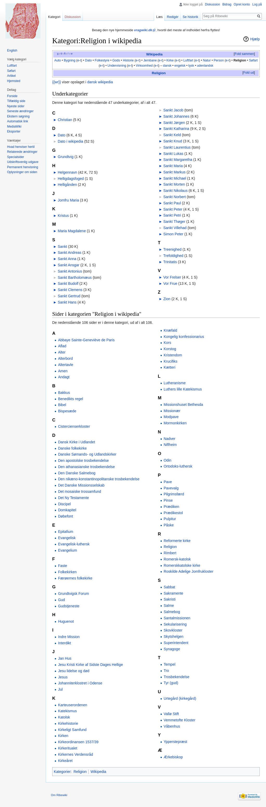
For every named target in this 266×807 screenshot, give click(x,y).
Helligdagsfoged (71, 178)
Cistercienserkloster (74, 426)
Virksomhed (144, 65)
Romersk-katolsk (177, 559)
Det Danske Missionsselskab (81, 485)
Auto (57, 60)
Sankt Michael (174, 178)
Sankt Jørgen (174, 123)
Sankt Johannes (176, 116)
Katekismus (67, 711)
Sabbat (169, 587)
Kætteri (169, 367)
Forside (12, 96)
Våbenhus (172, 726)
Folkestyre (102, 60)
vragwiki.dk (143, 30)
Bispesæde (67, 411)
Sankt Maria (173, 166)
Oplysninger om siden (22, 172)
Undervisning (117, 65)
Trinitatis (170, 262)
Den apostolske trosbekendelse (83, 460)
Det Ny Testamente (73, 498)
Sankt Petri (172, 215)
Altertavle (65, 365)
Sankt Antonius (70, 271)
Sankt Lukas (173, 154)
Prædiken (171, 507)
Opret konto (242, 4)
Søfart (253, 60)
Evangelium (67, 550)
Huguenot (66, 621)
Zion (166, 299)
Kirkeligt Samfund (72, 730)
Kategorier (62, 772)
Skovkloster (173, 630)
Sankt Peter (172, 209)
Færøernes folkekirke (75, 578)
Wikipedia (154, 54)
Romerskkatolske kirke (182, 565)
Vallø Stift (171, 714)
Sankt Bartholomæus (75, 277)
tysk (191, 65)
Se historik (190, 17)
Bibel (62, 405)
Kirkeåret (65, 761)
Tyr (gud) (171, 683)
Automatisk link (17, 121)
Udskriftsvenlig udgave (22, 162)
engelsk (179, 65)
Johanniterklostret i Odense (80, 683)
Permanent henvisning (22, 167)
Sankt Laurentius (177, 147)
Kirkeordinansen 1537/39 (78, 742)
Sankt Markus (174, 172)
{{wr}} (56, 82)
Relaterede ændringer (22, 152)
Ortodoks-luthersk (178, 466)
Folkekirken (67, 572)
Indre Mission (68, 637)
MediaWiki (14, 126)
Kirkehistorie (68, 723)
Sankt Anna (67, 259)
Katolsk (64, 717)
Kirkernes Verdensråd (75, 754)
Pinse (168, 500)
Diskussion (212, 4)
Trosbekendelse (176, 677)
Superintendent (176, 643)
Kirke (170, 60)
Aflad (62, 346)
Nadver (169, 439)
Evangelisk (67, 538)
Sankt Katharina (176, 129)
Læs (159, 17)
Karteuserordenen (72, 705)
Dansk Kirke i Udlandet (76, 442)
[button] (244, 54)
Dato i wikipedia (70, 141)
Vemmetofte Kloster (179, 720)
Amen (63, 371)
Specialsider (15, 157)
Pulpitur (170, 519)
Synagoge (172, 649)
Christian (65, 120)
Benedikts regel (70, 399)
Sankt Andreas (69, 252)
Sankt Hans (67, 302)
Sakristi (170, 599)
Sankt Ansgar (68, 265)
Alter (61, 352)
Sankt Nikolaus (175, 190)
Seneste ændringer (20, 111)
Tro (166, 671)
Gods (116, 60)
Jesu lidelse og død (73, 671)
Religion (240, 60)
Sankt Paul (172, 203)
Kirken (63, 736)
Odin (167, 460)
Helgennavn (67, 172)
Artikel (11, 76)
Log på (257, 4)
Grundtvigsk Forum (73, 593)
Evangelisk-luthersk (73, 544)
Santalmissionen (177, 618)
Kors (167, 343)
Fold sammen (244, 54)
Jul (60, 689)
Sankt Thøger (174, 221)
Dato (88, 60)
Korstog (170, 349)
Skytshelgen (173, 636)
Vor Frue (170, 283)
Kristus (63, 215)
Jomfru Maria (68, 200)
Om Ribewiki (59, 795)
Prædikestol (173, 513)
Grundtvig (66, 157)
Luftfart (188, 60)
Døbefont (65, 516)
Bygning (70, 60)
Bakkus (64, 392)
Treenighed (172, 249)
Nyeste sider (15, 106)
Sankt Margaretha (177, 159)
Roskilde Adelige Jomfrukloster (188, 571)
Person (219, 60)
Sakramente (173, 593)
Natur (207, 60)
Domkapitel (67, 510)
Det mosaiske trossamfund (79, 491)
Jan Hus (64, 658)
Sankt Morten (174, 184)
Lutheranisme (175, 383)
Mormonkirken (175, 423)
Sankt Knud (172, 141)
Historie (128, 60)
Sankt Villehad (175, 228)
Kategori (54, 17)
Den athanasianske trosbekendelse (86, 467)
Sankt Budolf (68, 283)
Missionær (172, 411)
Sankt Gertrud (69, 296)
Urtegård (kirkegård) (180, 698)
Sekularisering (175, 624)
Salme (169, 605)
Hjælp (255, 39)
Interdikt (64, 643)
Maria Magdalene (72, 231)
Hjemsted (13, 81)
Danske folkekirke (72, 448)
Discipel (64, 504)
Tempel (169, 664)
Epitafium (65, 531)
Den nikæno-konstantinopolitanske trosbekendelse (98, 479)
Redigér (172, 17)
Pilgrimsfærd (174, 494)
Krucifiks (170, 361)
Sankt (62, 246)
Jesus (63, 677)
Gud (61, 600)
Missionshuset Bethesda (183, 404)
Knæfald (170, 330)
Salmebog (172, 612)
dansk (167, 65)
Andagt (63, 377)
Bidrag (226, 4)
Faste (62, 566)
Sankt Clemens (70, 290)
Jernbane (150, 60)
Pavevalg (171, 488)
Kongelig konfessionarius (184, 337)
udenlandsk (205, 65)
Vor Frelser (172, 277)
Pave (168, 482)
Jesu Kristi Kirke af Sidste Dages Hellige (90, 665)
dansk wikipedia (100, 82)
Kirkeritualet (67, 748)
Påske (169, 525)
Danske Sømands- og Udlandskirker (87, 454)
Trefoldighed (173, 256)
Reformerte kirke (177, 541)
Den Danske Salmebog (76, 473)
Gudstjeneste (68, 606)
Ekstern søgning (18, 116)
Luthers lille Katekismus (183, 389)
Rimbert (170, 553)
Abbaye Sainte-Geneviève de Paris (86, 340)
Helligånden (67, 184)
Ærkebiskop (173, 757)
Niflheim (170, 445)
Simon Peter (173, 234)
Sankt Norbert (174, 197)
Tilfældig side (16, 101)
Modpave (171, 417)
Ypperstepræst (175, 742)
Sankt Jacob (173, 110)
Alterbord (65, 358)
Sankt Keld (172, 135)
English (12, 50)
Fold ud (248, 72)
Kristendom (173, 355)
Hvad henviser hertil (21, 147)
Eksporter (13, 131)
